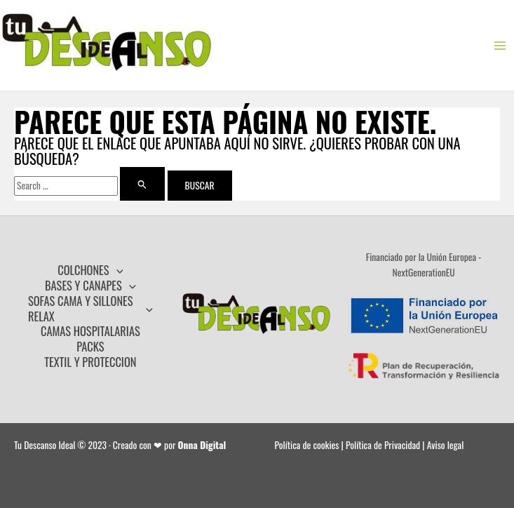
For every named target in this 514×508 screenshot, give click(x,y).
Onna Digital (202, 445)
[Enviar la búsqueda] (142, 184)
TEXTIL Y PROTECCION (90, 362)
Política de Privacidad (383, 445)
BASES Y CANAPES (90, 285)
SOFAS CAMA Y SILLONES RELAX (90, 308)
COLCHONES (90, 270)
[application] (116, 270)
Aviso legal (445, 445)
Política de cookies (307, 445)
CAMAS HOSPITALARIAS (90, 331)
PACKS (90, 346)
